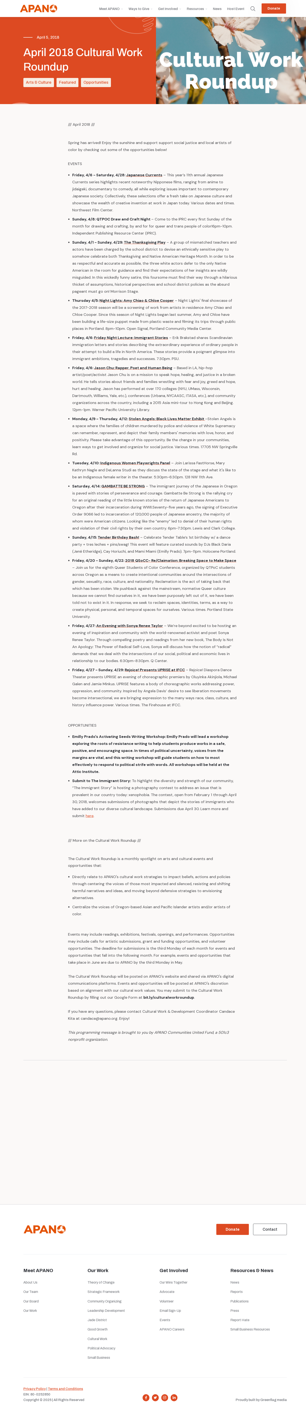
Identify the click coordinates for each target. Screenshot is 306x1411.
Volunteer (167, 1301)
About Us (30, 1282)
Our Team (30, 1292)
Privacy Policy (34, 1389)
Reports (236, 1292)
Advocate (167, 1292)
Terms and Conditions (65, 1389)
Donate (274, 8)
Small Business (99, 1357)
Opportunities (96, 82)
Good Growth (98, 1329)
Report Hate (239, 1320)
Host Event (235, 9)
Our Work (30, 1310)
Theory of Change (101, 1282)
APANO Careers (172, 1329)
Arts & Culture (38, 82)
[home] (38, 8)
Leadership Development (106, 1310)
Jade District (97, 1320)
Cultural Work (97, 1339)
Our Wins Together (173, 1282)
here (90, 815)
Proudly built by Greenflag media (261, 1400)
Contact (270, 1229)
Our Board (31, 1301)
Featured (67, 82)
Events (165, 1320)
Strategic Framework (104, 1292)
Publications (239, 1301)
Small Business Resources (250, 1329)
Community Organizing (105, 1301)
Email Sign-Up (170, 1310)
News (217, 9)
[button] (111, 10)
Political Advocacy (101, 1348)
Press (235, 1310)
